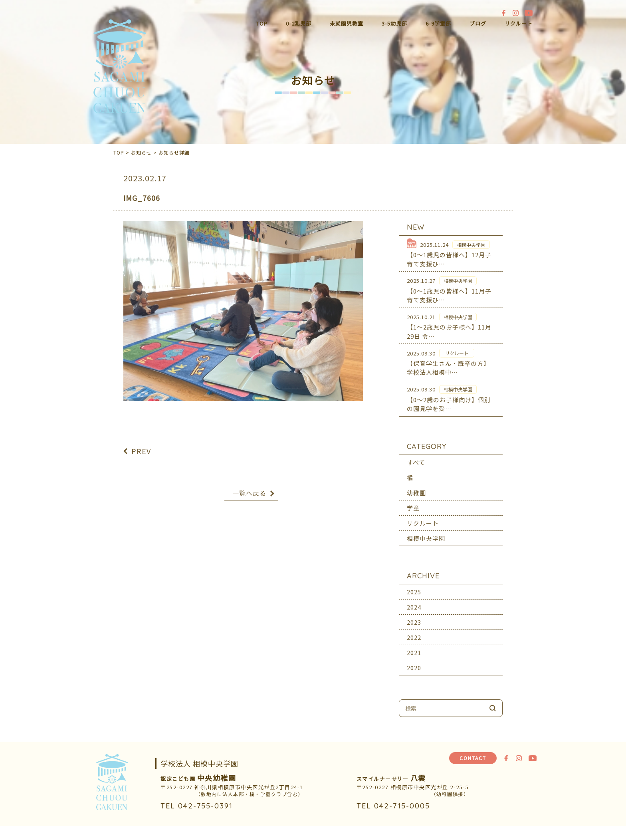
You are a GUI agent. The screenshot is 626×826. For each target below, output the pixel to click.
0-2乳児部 (298, 23)
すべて (416, 456)
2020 (414, 661)
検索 (493, 702)
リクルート (519, 23)
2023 (414, 616)
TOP (261, 23)
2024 (414, 601)
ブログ (478, 23)
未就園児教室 (346, 23)
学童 (413, 502)
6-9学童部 (438, 23)
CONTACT (473, 758)
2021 (414, 646)
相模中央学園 (426, 532)
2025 (414, 586)
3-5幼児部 (394, 23)
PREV (141, 445)
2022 (414, 631)
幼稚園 (416, 486)
